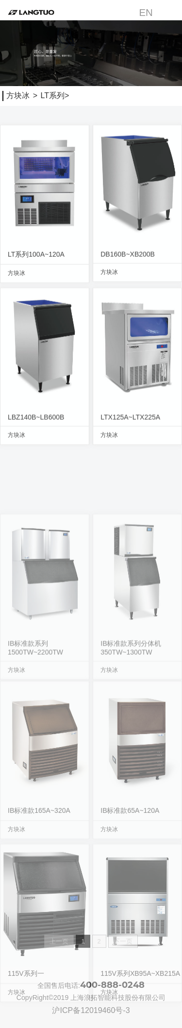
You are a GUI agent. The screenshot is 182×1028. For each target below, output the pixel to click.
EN (145, 12)
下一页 (123, 944)
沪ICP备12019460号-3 (91, 1010)
